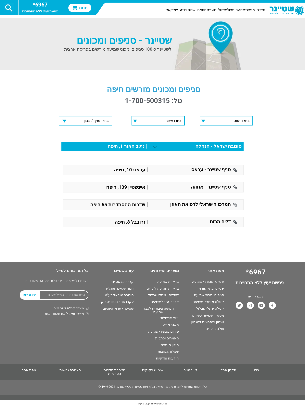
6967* (40, 4)
